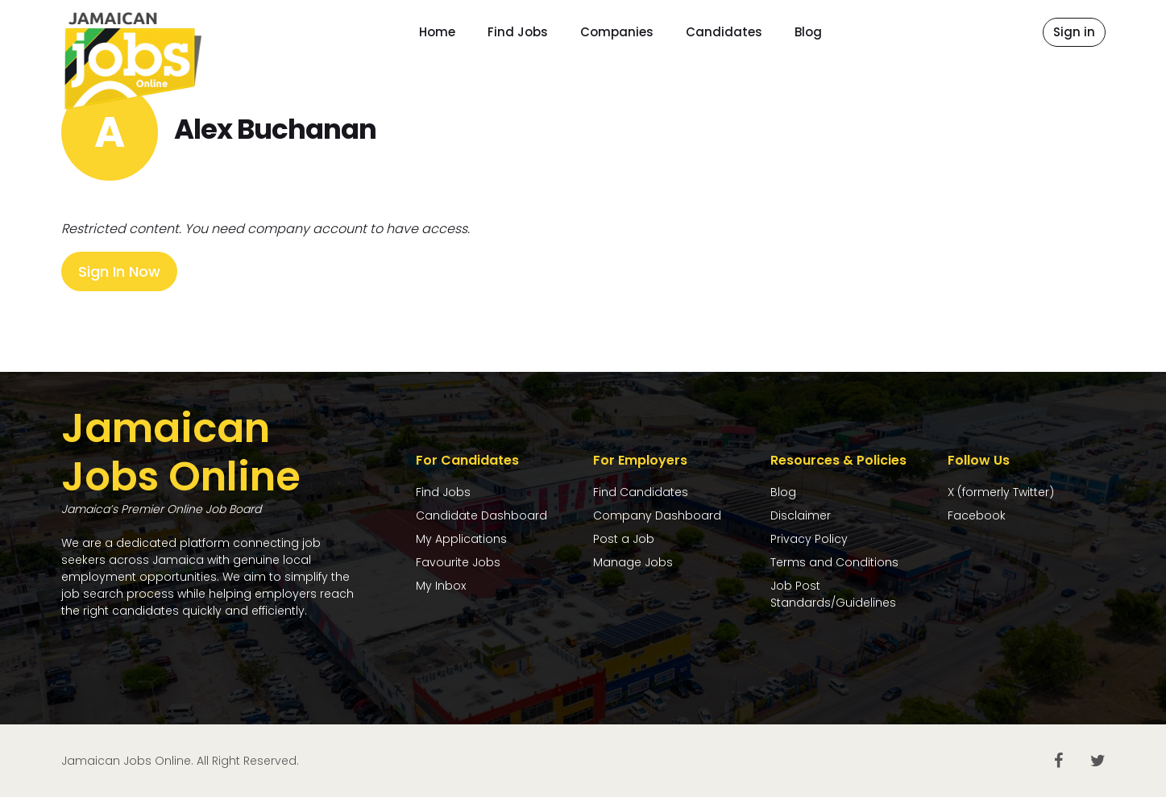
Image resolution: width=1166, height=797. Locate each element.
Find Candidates (640, 492)
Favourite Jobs (458, 562)
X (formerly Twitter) (1001, 492)
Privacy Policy (809, 539)
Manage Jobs (633, 562)
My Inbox (441, 586)
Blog (808, 31)
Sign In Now (119, 271)
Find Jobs (518, 31)
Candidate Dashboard (481, 515)
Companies (617, 31)
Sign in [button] (1074, 31)
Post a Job (623, 539)
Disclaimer (800, 515)
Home (437, 31)
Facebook (977, 515)
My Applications (461, 539)
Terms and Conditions (834, 562)
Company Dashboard (657, 515)
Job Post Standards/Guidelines (833, 594)
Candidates (724, 31)
